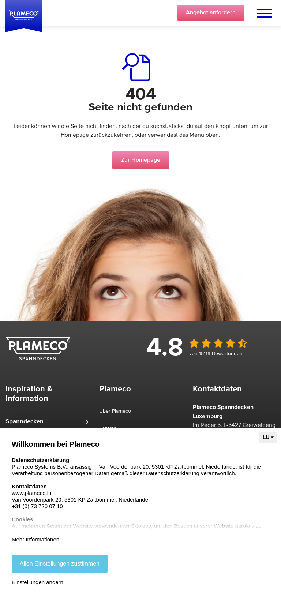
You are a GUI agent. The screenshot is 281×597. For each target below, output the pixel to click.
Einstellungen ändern (37, 582)
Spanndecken (24, 421)
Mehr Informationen (35, 539)
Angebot (211, 13)
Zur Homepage (140, 160)
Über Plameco (115, 411)
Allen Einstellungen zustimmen (60, 563)
